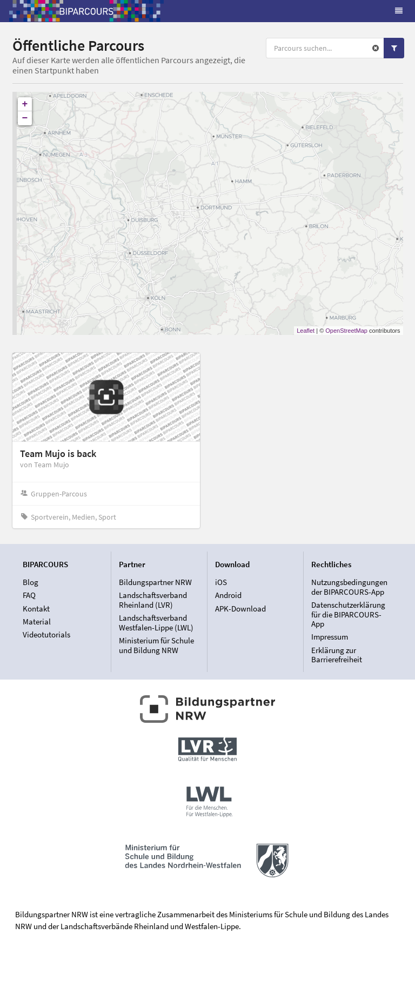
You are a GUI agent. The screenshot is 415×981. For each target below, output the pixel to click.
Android (228, 595)
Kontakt (36, 608)
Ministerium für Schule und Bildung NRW (156, 645)
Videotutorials (46, 634)
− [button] (25, 118)
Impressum (329, 636)
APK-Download (240, 608)
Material (37, 621)
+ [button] (25, 104)
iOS (221, 582)
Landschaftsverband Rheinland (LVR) (153, 600)
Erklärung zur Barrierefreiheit (336, 654)
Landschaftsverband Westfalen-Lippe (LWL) (156, 623)
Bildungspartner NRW (155, 582)
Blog (30, 582)
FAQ (29, 595)
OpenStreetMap (346, 330)
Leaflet (305, 330)
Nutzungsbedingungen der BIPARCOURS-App (349, 587)
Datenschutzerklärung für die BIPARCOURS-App (348, 614)
